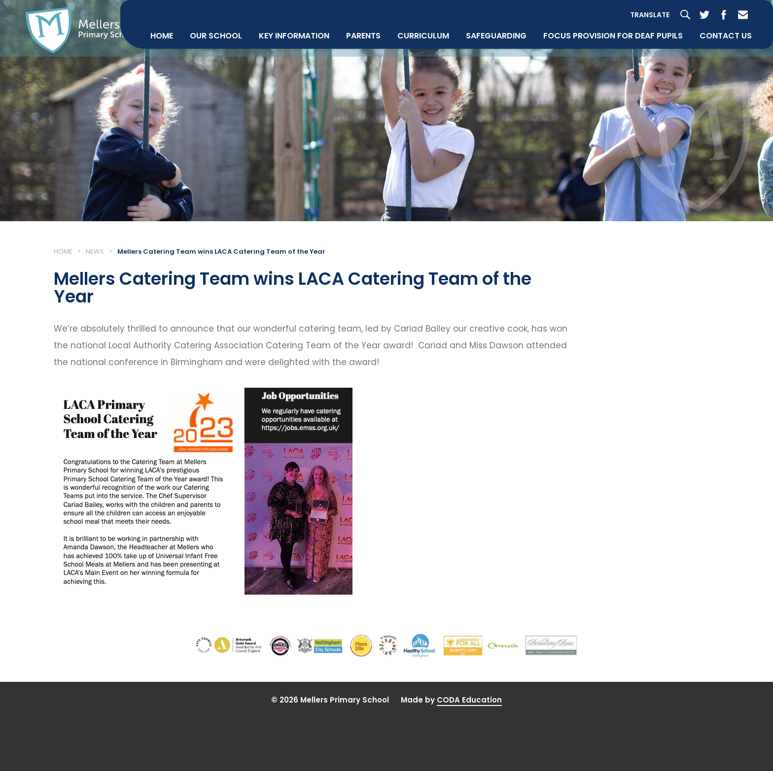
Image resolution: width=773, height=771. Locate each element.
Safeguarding (492, 90)
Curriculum (420, 90)
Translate (646, 69)
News (95, 286)
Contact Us (722, 90)
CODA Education (469, 751)
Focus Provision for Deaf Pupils (609, 90)
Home (158, 90)
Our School (212, 90)
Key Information (290, 90)
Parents (360, 90)
